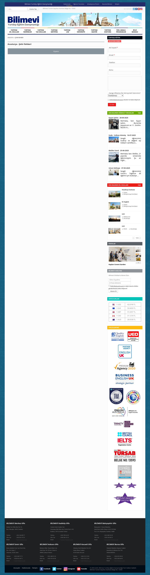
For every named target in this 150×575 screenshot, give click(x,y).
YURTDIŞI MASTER (94, 31)
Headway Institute (128, 190)
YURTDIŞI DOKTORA (107, 31)
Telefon (112, 62)
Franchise (69, 6)
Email (111, 55)
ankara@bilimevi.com (53, 560)
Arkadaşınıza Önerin (93, 4)
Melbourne (127, 217)
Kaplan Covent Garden (117, 264)
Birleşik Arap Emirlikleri (130, 194)
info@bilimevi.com (22, 539)
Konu (111, 70)
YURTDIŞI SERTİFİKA (54, 31)
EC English (125, 202)
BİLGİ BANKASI (135, 31)
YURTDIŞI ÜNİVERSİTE (81, 31)
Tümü (139, 113)
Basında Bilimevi (107, 4)
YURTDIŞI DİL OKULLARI (14, 31)
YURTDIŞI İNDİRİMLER (27, 31)
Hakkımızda (67, 4)
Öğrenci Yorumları (78, 4)
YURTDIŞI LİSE (67, 31)
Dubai (125, 192)
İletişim (117, 4)
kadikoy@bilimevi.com (67, 539)
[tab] (114, 41)
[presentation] (114, 41)
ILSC (123, 214)
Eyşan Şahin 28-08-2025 (118, 118)
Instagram (141, 9)
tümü (139, 185)
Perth (125, 229)
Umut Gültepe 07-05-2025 (119, 168)
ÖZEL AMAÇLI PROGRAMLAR (121, 31)
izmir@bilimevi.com (19, 560)
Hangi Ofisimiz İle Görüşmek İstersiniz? (125, 93)
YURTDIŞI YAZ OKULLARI (41, 31)
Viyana (56, 51)
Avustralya (127, 218)
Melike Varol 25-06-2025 (119, 150)
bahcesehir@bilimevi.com (111, 539)
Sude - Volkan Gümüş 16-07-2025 (122, 135)
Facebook (136, 9)
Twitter (134, 9)
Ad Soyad (112, 47)
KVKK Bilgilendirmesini (116, 100)
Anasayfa (10, 37)
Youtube (139, 9)
